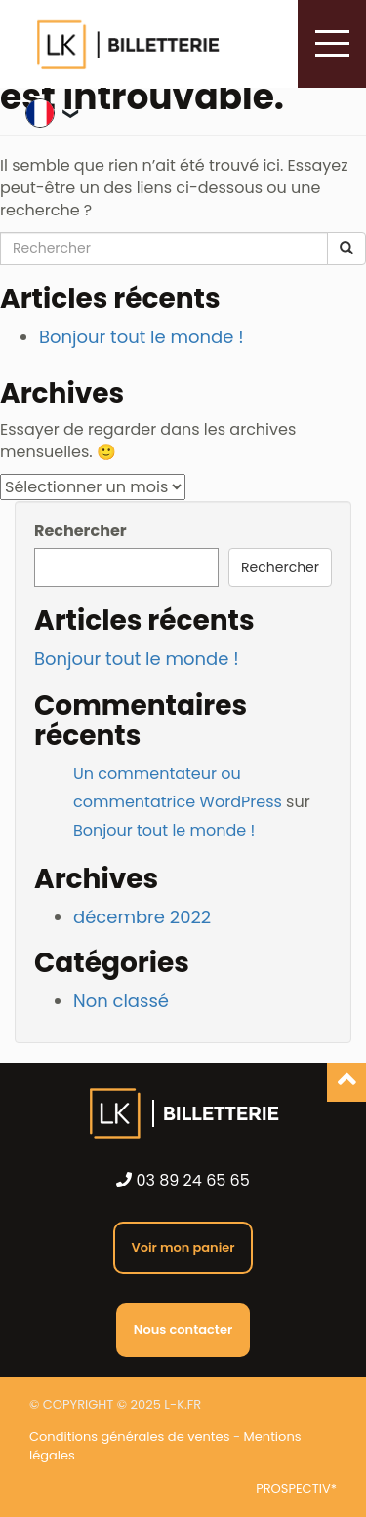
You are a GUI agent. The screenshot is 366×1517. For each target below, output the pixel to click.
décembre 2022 (142, 917)
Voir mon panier (182, 1247)
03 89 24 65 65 (183, 1180)
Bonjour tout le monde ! (141, 337)
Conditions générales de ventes (129, 1436)
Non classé (121, 1001)
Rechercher (80, 531)
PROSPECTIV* (296, 1489)
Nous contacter (183, 1329)
